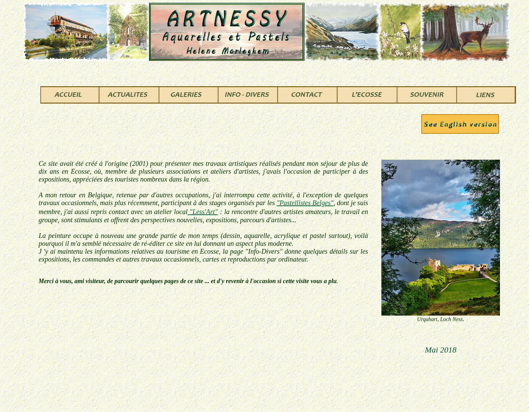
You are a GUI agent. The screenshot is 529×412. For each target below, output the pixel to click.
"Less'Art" (203, 211)
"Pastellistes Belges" (304, 203)
